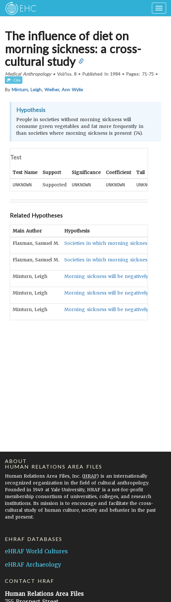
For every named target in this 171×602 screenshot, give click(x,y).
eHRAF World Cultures (36, 551)
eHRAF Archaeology (33, 564)
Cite (13, 80)
